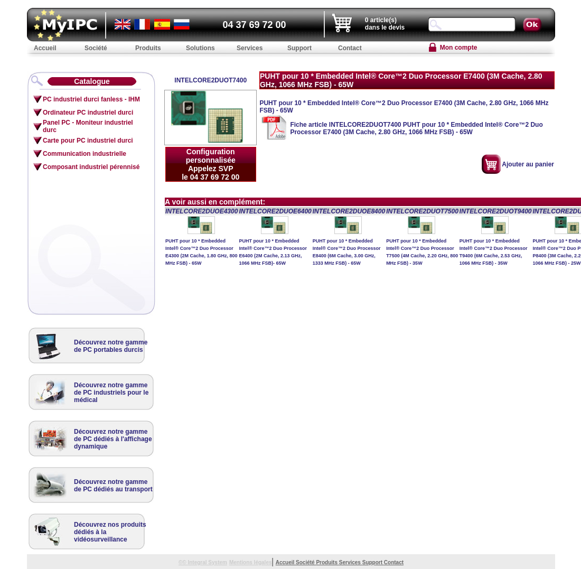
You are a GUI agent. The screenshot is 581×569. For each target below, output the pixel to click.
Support (373, 562)
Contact (394, 562)
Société (306, 562)
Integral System (207, 562)
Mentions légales (250, 562)
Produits (327, 562)
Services (350, 562)
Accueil (286, 562)
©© (183, 562)
